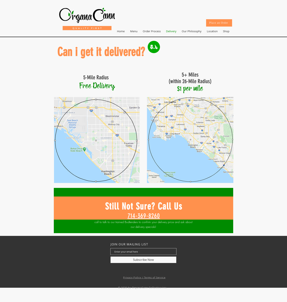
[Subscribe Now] (143, 259)
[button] (212, 31)
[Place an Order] (219, 23)
